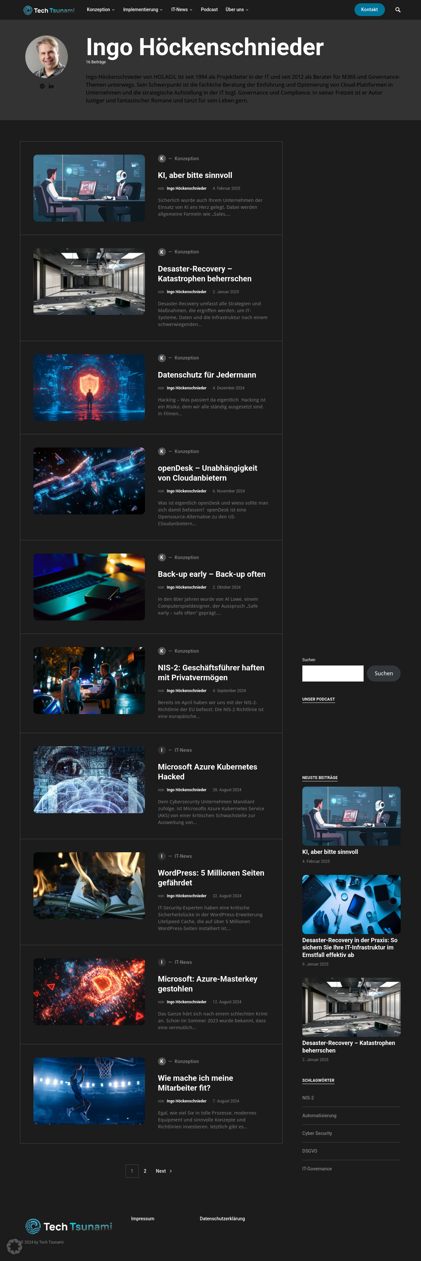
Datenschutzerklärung (222, 1218)
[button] (14, 1246)
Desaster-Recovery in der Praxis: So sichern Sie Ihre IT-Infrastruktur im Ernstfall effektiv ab (349, 947)
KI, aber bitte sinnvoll (196, 175)
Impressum (142, 1218)
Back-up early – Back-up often (213, 574)
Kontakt (369, 9)
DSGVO (309, 1151)
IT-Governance (317, 1168)
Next (161, 1171)
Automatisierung (319, 1115)
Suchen (308, 660)
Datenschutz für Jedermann (208, 375)
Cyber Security (317, 1133)
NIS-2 (308, 1097)
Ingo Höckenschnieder (187, 188)
